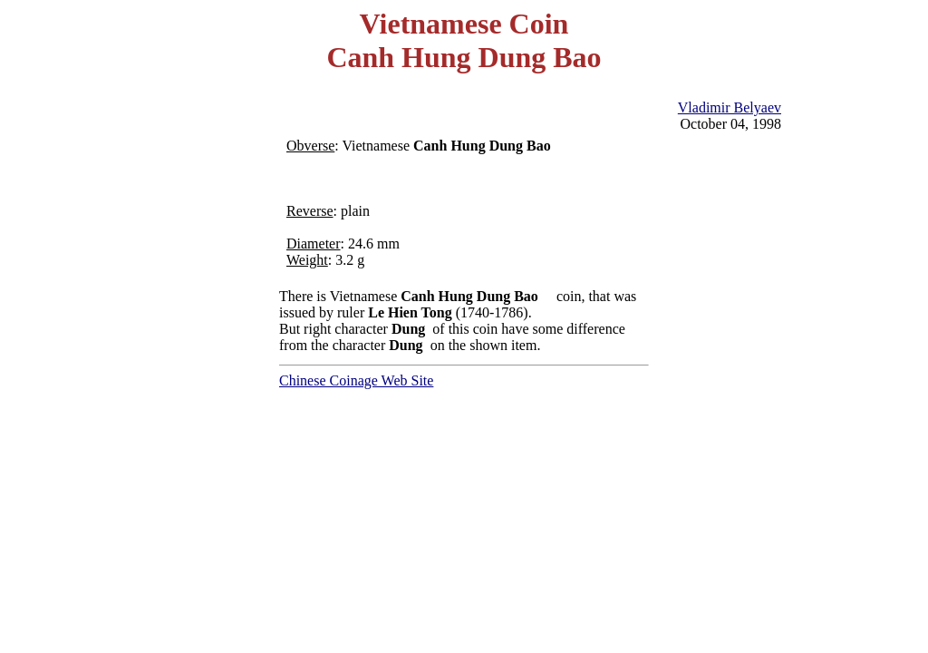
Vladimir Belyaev (729, 107)
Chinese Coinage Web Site (356, 380)
